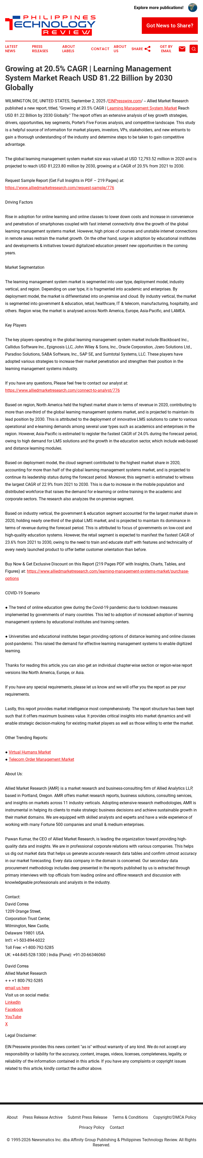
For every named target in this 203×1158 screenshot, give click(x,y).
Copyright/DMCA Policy (174, 1117)
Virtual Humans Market (30, 752)
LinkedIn (13, 1002)
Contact (100, 49)
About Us (120, 48)
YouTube (13, 1016)
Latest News (11, 48)
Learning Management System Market (142, 108)
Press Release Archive (43, 1117)
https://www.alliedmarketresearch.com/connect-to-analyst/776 (62, 390)
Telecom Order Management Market (41, 759)
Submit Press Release (87, 1117)
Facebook (14, 1009)
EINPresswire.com (124, 100)
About (12, 1117)
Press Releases (40, 48)
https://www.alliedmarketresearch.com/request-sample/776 (59, 187)
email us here (17, 987)
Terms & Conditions (130, 1117)
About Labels (68, 48)
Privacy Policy (92, 1127)
